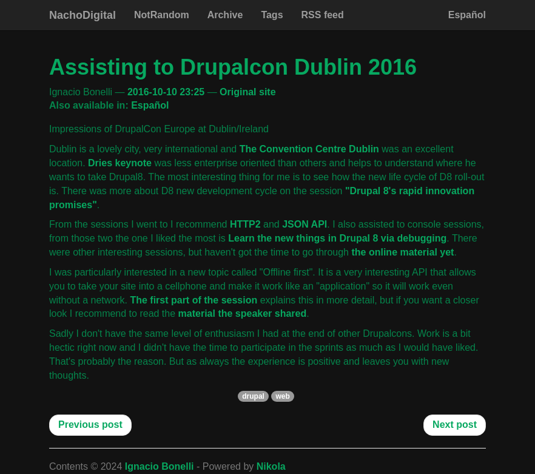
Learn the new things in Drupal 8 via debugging (337, 238)
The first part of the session (193, 300)
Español (467, 15)
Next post (454, 424)
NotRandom (161, 15)
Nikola (271, 466)
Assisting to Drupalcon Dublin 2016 (233, 67)
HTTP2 (245, 224)
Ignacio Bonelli (159, 466)
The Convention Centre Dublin (309, 149)
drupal (253, 396)
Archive (225, 15)
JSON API (304, 224)
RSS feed (322, 15)
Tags (272, 15)
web (282, 396)
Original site (247, 92)
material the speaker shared (242, 313)
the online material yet (402, 252)
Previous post (90, 424)
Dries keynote (120, 163)
